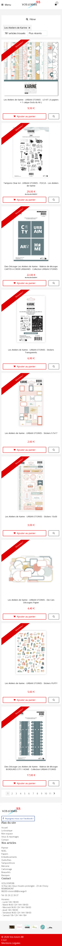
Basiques (5, 875)
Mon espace (7, 833)
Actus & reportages (10, 836)
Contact (5, 839)
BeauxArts (6, 872)
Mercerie (5, 866)
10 (46, 793)
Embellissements (9, 857)
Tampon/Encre (8, 863)
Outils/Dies (6, 860)
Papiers (4, 854)
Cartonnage (6, 869)
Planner (4, 847)
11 (50, 793)
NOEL (3, 850)
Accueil (4, 827)
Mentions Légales (10, 943)
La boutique (6, 830)
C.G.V (4, 940)
